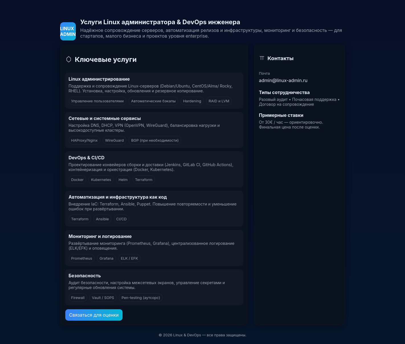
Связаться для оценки (94, 315)
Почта (264, 73)
